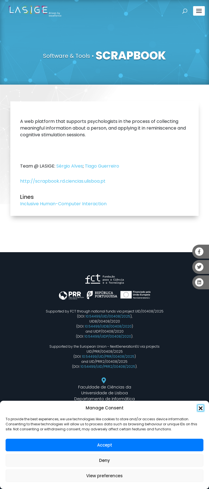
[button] (200, 408)
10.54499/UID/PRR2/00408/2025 (108, 366)
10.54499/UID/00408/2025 (108, 316)
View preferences (104, 476)
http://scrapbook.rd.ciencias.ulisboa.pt (62, 181)
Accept (104, 445)
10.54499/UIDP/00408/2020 (108, 336)
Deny (104, 460)
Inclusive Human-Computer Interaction (63, 204)
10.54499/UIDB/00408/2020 (108, 326)
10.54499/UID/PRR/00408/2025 (108, 356)
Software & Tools (66, 56)
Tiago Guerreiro (102, 166)
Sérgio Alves (69, 166)
